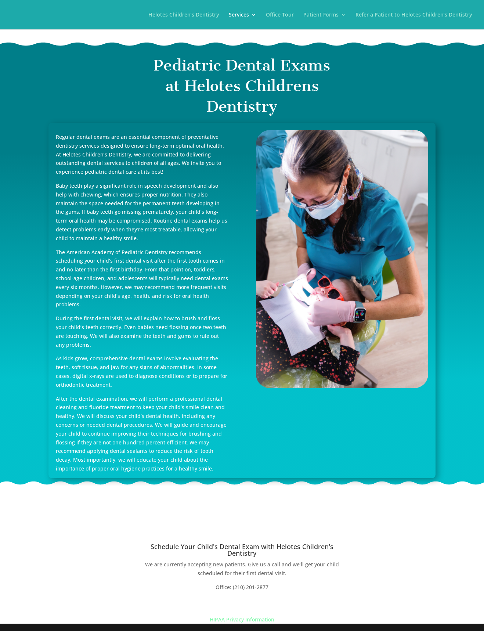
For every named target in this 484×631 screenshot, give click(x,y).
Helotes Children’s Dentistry (183, 15)
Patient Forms (321, 15)
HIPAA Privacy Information (242, 619)
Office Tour (280, 15)
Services (239, 15)
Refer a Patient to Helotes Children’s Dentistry (413, 15)
